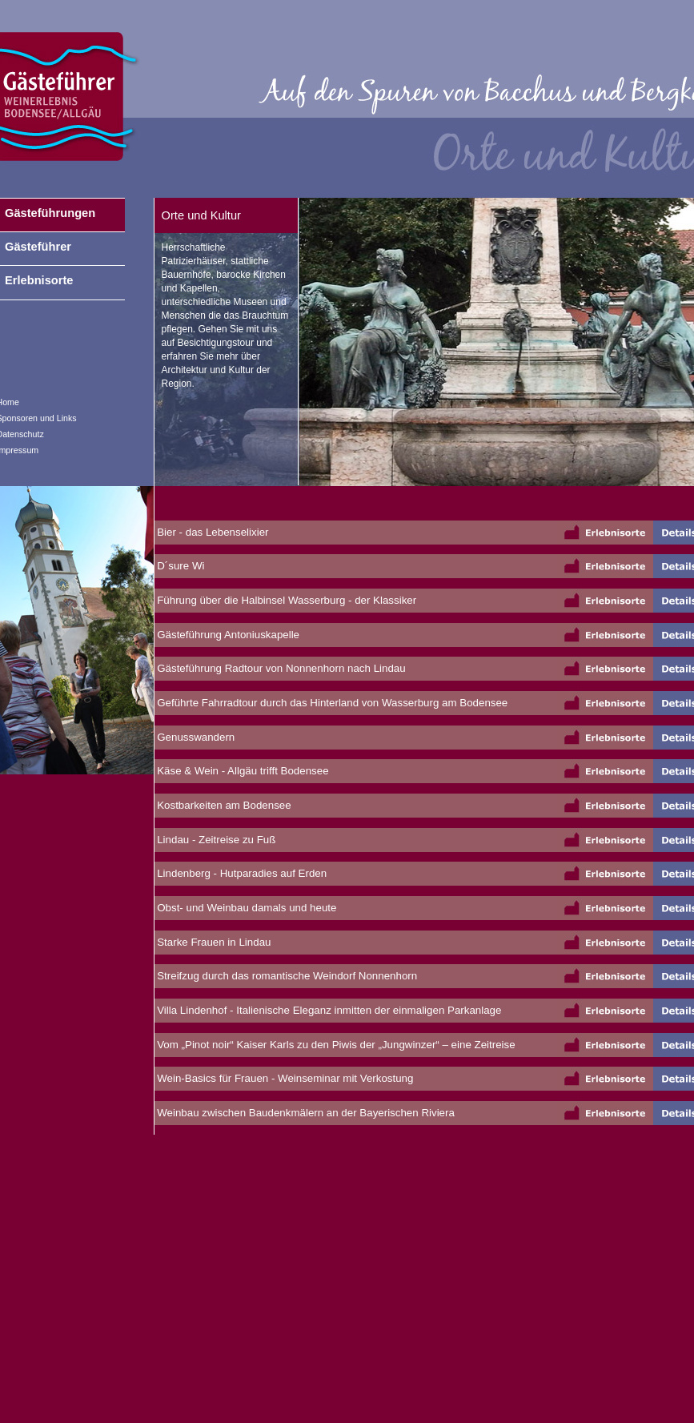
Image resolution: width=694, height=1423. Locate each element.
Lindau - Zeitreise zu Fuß (215, 840)
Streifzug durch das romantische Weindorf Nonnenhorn (286, 976)
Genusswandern (194, 737)
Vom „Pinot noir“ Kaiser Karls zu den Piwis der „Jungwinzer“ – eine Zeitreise (334, 1045)
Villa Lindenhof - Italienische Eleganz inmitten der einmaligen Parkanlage (328, 1010)
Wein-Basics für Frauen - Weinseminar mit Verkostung (284, 1078)
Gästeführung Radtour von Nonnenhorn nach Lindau (280, 668)
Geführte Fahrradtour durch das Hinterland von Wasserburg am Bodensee (331, 703)
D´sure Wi (179, 566)
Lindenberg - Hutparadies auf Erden (240, 873)
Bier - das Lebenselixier (211, 532)
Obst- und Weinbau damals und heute (245, 908)
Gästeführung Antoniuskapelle (227, 635)
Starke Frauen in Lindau (212, 942)
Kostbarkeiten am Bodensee (222, 805)
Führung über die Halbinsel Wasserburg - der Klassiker (285, 600)
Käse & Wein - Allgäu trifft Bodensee (241, 771)
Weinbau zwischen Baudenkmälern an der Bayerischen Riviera (304, 1113)
